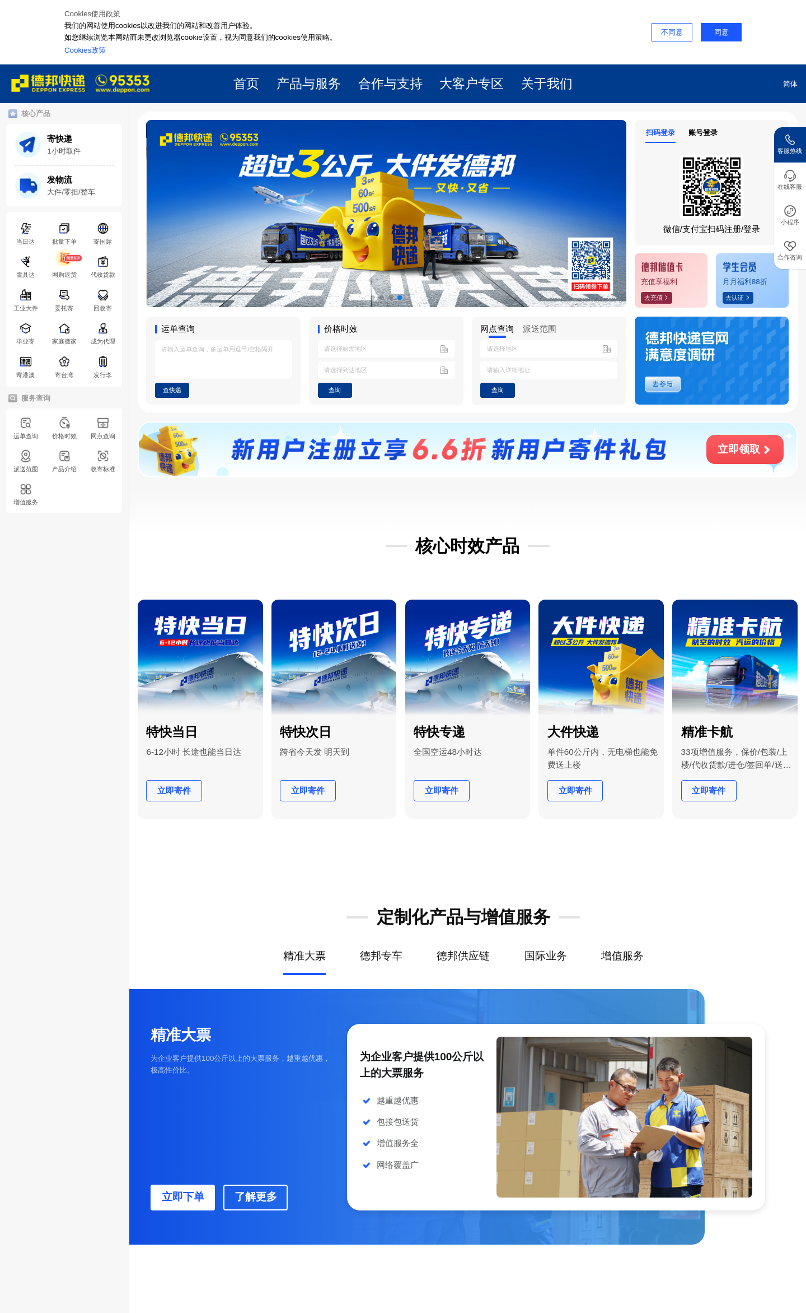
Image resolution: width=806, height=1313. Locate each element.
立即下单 (183, 1197)
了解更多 (256, 1197)
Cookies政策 (85, 50)
